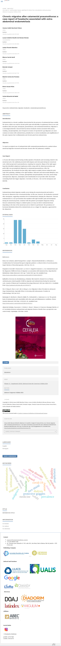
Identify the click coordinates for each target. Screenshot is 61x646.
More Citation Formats (12, 431)
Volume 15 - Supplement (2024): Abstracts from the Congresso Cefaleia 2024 (27, 10)
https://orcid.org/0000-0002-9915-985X (11, 44)
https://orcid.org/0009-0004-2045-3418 (11, 63)
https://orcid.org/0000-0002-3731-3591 (11, 34)
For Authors (6, 526)
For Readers (6, 523)
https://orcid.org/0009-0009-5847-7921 (11, 73)
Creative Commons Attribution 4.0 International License (32, 413)
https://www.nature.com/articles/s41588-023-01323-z (17, 303)
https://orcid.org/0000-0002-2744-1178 (11, 102)
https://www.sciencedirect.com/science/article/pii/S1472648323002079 (22, 275)
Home (4, 8)
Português (5, 448)
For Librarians (6, 528)
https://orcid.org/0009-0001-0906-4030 (11, 92)
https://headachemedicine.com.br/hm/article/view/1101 (17, 428)
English (5, 446)
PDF (6, 362)
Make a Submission (10, 456)
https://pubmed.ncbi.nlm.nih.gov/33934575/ (18, 285)
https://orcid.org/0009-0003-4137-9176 (11, 83)
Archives (10, 8)
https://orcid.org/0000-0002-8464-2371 (11, 53)
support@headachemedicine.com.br (17, 540)
